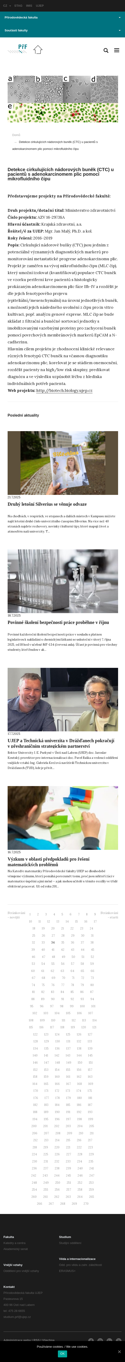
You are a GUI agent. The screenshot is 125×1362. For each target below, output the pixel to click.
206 (34, 1133)
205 (91, 1126)
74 (33, 985)
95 (31, 1006)
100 (82, 1006)
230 (34, 1161)
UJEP (40, 5)
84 (62, 992)
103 (46, 1013)
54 (43, 964)
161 (68, 1077)
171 (46, 1091)
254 (34, 1190)
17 (95, 921)
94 (92, 999)
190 (57, 1112)
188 (35, 1112)
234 (79, 1161)
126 (79, 1034)
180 (79, 1098)
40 (43, 950)
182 (35, 1105)
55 (53, 964)
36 (72, 942)
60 (33, 971)
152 (35, 1070)
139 (90, 1048)
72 (82, 978)
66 (92, 971)
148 (57, 1063)
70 (63, 978)
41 (52, 950)
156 (79, 1070)
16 (85, 921)
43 (72, 950)
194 (35, 1119)
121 (94, 1027)
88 (33, 999)
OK (62, 1353)
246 (80, 1175)
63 (62, 971)
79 (82, 985)
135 (46, 1048)
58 (82, 964)
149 (68, 1063)
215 (68, 1140)
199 (90, 1119)
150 (80, 1063)
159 (46, 1077)
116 (41, 1027)
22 (72, 928)
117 (52, 1027)
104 (57, 1013)
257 (68, 1190)
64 (72, 971)
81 (33, 992)
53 (33, 964)
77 (62, 985)
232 (56, 1161)
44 (82, 950)
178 (57, 1098)
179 (68, 1098)
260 (34, 1197)
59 (92, 964)
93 (82, 999)
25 (33, 936)
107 (90, 1013)
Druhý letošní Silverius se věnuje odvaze (47, 504)
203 (68, 1126)
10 (30, 921)
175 (90, 1091)
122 (35, 1034)
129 (46, 1041)
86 (82, 992)
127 (90, 1034)
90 (53, 999)
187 (90, 1105)
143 (68, 1055)
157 (90, 1070)
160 (57, 1077)
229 (91, 1154)
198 (79, 1119)
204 (80, 1126)
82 (43, 992)
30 (82, 936)
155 (68, 1070)
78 (72, 985)
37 (82, 942)
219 (45, 1147)
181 (90, 1098)
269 (74, 1204)
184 (57, 1105)
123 (46, 1034)
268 (62, 1204)
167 (68, 1084)
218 (35, 1147)
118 (62, 1027)
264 (80, 1197)
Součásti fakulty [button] (63, 30)
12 (48, 921)
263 (68, 1197)
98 (61, 1006)
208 (57, 1133)
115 (31, 1027)
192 (79, 1112)
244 (57, 1175)
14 (67, 921)
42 (62, 950)
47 (43, 957)
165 (46, 1084)
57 (72, 964)
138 (79, 1048)
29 (72, 936)
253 (91, 1183)
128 (35, 1041)
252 (79, 1183)
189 (46, 1112)
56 (63, 964)
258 (79, 1190)
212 (35, 1140)
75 (43, 985)
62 (52, 971)
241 (91, 1168)
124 (57, 1034)
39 (33, 950)
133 (90, 1041)
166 (57, 1084)
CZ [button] (7, 5)
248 (34, 1183)
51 (83, 957)
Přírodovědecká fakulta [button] (63, 17)
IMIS (29, 5)
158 (35, 1077)
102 (35, 1013)
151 (91, 1063)
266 (39, 1204)
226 (57, 1154)
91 (62, 999)
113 (84, 1020)
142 (57, 1055)
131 (68, 1041)
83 (52, 992)
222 (79, 1147)
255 (45, 1190)
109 (42, 1020)
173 (68, 1091)
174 (79, 1091)
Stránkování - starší (109, 915)
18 (34, 928)
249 (46, 1183)
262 (56, 1197)
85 (72, 992)
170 (35, 1091)
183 (46, 1105)
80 (92, 985)
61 (42, 971)
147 (46, 1063)
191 (68, 1112)
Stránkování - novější (16, 915)
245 (68, 1175)
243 (45, 1175)
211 (92, 1133)
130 (57, 1041)
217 (90, 1140)
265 (91, 1197)
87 (91, 992)
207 (46, 1133)
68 (43, 978)
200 (34, 1126)
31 (92, 936)
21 (62, 928)
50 (73, 957)
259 (91, 1190)
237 (45, 1168)
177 (47, 1098)
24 (91, 928)
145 (90, 1055)
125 (68, 1034)
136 (57, 1048)
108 (31, 1020)
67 (33, 978)
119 (73, 1027)
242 (33, 1175)
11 (40, 921)
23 (81, 928)
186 (79, 1105)
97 (52, 1006)
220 (57, 1147)
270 (86, 1204)
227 (68, 1154)
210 (81, 1133)
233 (68, 1161)
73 (92, 978)
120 (83, 1027)
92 (72, 999)
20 (53, 928)
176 (35, 1098)
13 (58, 921)
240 (80, 1168)
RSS (36, 1340)
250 (57, 1183)
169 (90, 1084)
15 (76, 921)
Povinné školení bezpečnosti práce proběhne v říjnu (58, 622)
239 (68, 1168)
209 (69, 1133)
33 (43, 942)
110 (53, 1020)
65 (82, 971)
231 (46, 1161)
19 (43, 928)
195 (46, 1119)
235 (91, 1161)
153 (46, 1070)
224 (34, 1154)
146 (35, 1063)
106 (79, 1013)
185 (68, 1105)
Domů (16, 135)
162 (79, 1077)
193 (90, 1112)
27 (53, 936)
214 (57, 1140)
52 (92, 957)
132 (79, 1041)
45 (92, 950)
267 (51, 1204)
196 (57, 1119)
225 (45, 1154)
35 (62, 942)
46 (33, 957)
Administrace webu (17, 1340)
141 (46, 1055)
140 (35, 1055)
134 (35, 1048)
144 (79, 1055)
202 (56, 1126)
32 (33, 942)
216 (79, 1140)
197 (68, 1119)
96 (42, 1006)
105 (68, 1013)
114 (94, 1020)
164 (35, 1084)
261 (45, 1197)
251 (69, 1183)
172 (57, 1091)
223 (90, 1147)
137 (68, 1048)
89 (43, 999)
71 (73, 978)
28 (63, 936)
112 (74, 1020)
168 (79, 1084)
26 (43, 936)
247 (91, 1175)
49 (63, 957)
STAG (18, 5)
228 (79, 1154)
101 (93, 1006)
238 (57, 1168)
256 (57, 1190)
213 (46, 1140)
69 (53, 978)
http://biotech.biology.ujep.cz (64, 390)
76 (53, 985)
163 (90, 1077)
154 (57, 1070)
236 (34, 1168)
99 (72, 1006)
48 (53, 957)
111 (63, 1020)
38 (92, 942)
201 (45, 1126)
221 (68, 1147)
